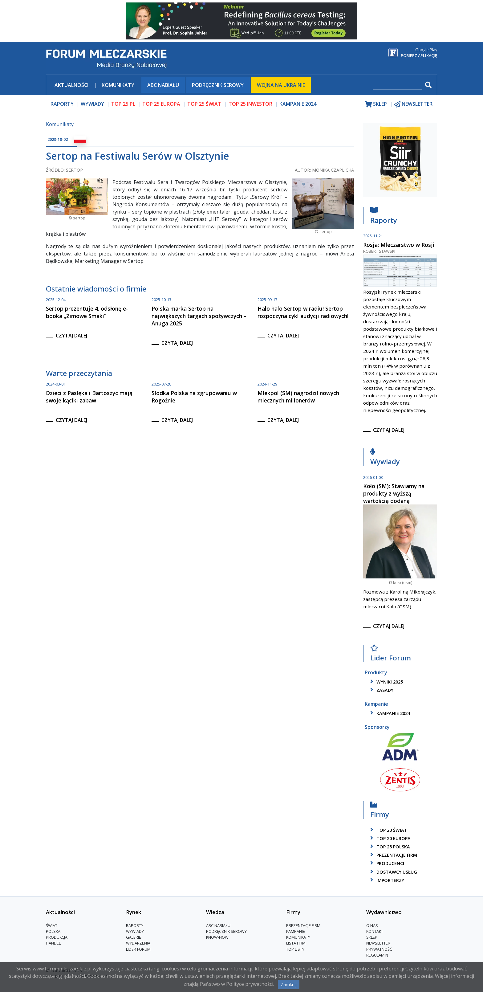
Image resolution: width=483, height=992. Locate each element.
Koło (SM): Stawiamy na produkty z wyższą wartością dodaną (393, 493)
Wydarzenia (138, 943)
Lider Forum (390, 654)
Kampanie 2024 (297, 103)
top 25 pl (123, 103)
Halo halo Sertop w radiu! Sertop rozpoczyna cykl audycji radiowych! (303, 312)
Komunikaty (118, 85)
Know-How (217, 937)
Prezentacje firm (392, 855)
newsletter (413, 104)
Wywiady (385, 458)
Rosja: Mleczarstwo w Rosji (398, 244)
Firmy (379, 811)
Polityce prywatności (249, 984)
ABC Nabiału (163, 85)
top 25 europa (161, 103)
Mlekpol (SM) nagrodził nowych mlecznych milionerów (298, 396)
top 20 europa (389, 838)
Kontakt (374, 931)
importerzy (386, 880)
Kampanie (295, 931)
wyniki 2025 (385, 682)
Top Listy (295, 949)
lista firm (296, 943)
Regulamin (377, 955)
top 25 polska (389, 847)
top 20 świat (387, 830)
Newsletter (378, 943)
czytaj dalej (71, 335)
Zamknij (289, 984)
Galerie (133, 937)
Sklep (371, 937)
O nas (372, 925)
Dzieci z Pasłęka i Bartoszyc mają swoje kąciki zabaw (89, 396)
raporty (62, 103)
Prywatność (379, 949)
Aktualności (71, 85)
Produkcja (56, 937)
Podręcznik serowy (218, 85)
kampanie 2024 (389, 713)
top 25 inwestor (250, 103)
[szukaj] (397, 85)
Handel (53, 943)
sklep (376, 104)
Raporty (383, 216)
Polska (53, 931)
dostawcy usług (392, 872)
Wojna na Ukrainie (281, 85)
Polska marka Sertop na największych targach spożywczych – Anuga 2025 (199, 316)
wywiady (92, 103)
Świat (51, 925)
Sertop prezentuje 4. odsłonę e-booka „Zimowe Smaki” (87, 312)
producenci (386, 863)
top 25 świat (204, 103)
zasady (380, 690)
